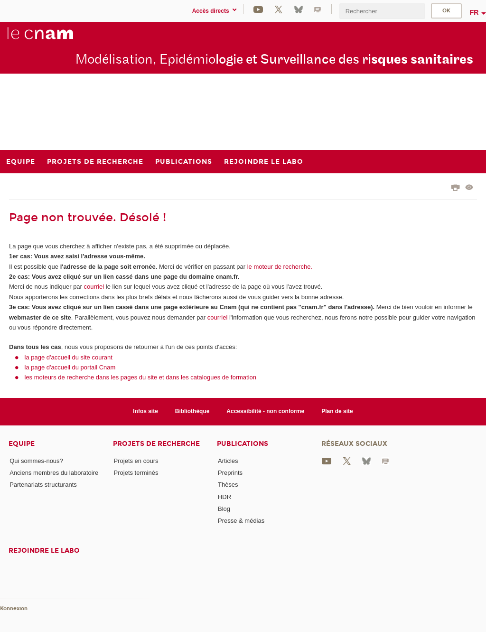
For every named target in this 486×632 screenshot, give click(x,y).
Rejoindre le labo (44, 551)
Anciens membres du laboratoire (53, 472)
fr (474, 12)
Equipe (22, 444)
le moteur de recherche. (278, 266)
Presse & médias (241, 520)
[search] (382, 11)
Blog (224, 508)
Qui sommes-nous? (36, 460)
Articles (228, 460)
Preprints (230, 472)
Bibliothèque (192, 411)
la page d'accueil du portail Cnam (70, 367)
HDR (224, 496)
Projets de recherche (156, 444)
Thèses (228, 484)
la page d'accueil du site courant (68, 357)
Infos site (145, 411)
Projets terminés (136, 472)
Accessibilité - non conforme (265, 411)
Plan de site (337, 411)
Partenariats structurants (43, 484)
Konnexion (14, 608)
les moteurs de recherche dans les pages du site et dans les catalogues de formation (141, 377)
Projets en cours (136, 460)
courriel (94, 286)
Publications (242, 444)
